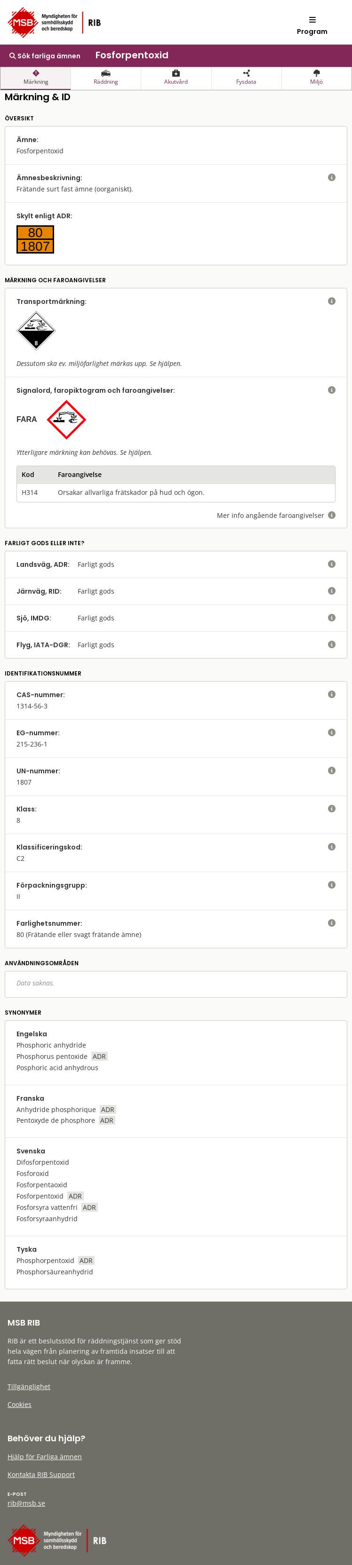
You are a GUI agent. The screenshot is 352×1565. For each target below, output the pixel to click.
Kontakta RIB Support (41, 1474)
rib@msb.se (26, 1503)
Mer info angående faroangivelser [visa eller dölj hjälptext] (276, 515)
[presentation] (35, 78)
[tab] (35, 78)
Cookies (20, 1404)
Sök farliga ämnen (44, 56)
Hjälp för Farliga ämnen (45, 1456)
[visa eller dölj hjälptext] (332, 177)
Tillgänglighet (29, 1386)
